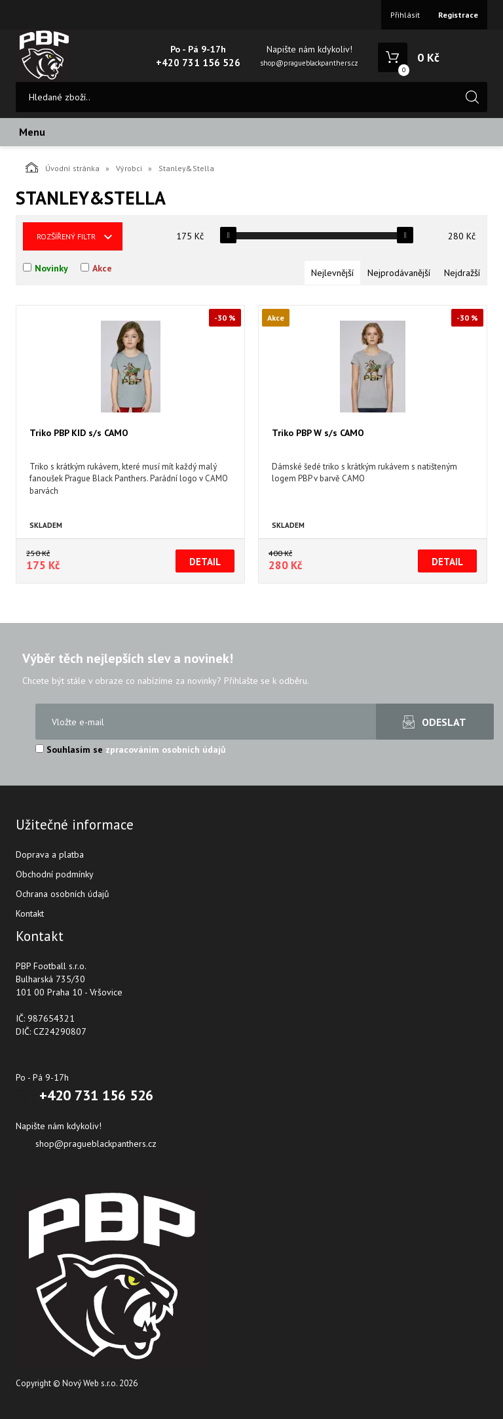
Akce (102, 268)
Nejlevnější (332, 273)
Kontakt (30, 913)
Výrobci (129, 168)
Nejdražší (462, 273)
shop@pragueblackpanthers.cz (309, 63)
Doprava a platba (50, 854)
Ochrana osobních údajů (62, 894)
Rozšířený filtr (66, 236)
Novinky (51, 268)
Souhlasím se (130, 749)
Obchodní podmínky (55, 874)
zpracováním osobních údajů (165, 749)
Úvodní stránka (63, 167)
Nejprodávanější (398, 273)
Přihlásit (405, 15)
